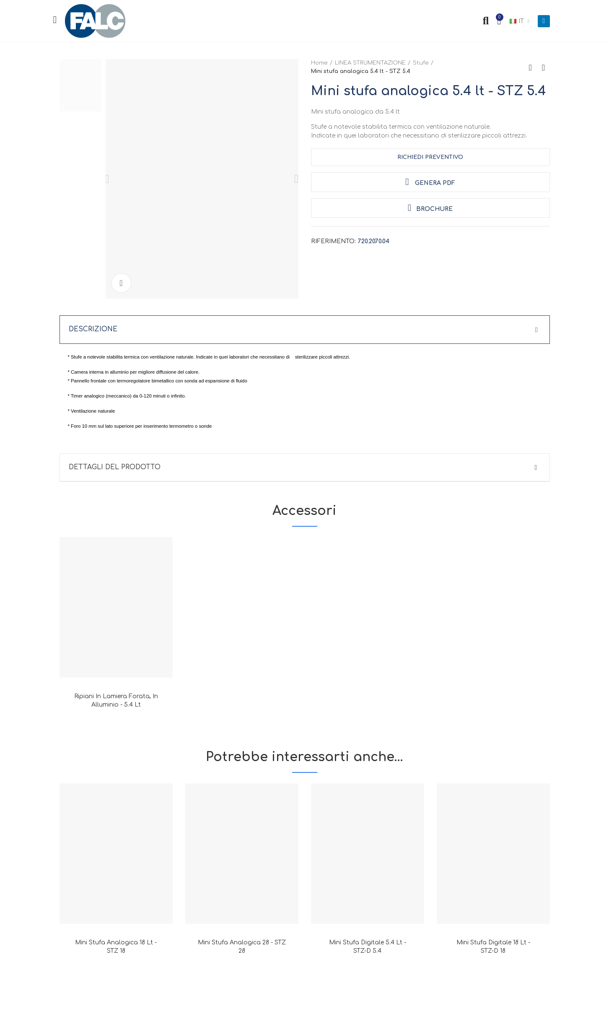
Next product (543, 67)
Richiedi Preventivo (430, 157)
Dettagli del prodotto (115, 467)
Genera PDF (430, 182)
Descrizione (93, 329)
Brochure (430, 208)
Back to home (533, 67)
